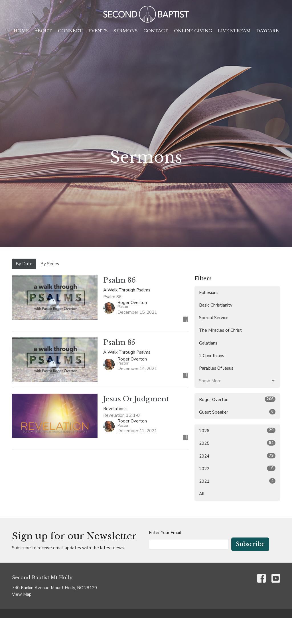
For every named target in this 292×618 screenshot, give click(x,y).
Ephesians (208, 292)
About (43, 30)
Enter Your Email (165, 533)
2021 (237, 481)
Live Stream (234, 30)
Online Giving (193, 30)
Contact (155, 30)
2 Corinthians (211, 356)
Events (98, 30)
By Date (24, 264)
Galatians (208, 343)
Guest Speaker (237, 412)
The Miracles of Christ (220, 330)
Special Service (213, 318)
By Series (49, 264)
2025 (237, 443)
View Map (22, 594)
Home (21, 30)
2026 (237, 431)
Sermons (125, 30)
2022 (237, 469)
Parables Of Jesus (216, 368)
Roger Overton (237, 399)
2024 (237, 456)
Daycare (267, 30)
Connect (70, 30)
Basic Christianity (215, 305)
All (201, 494)
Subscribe (250, 544)
